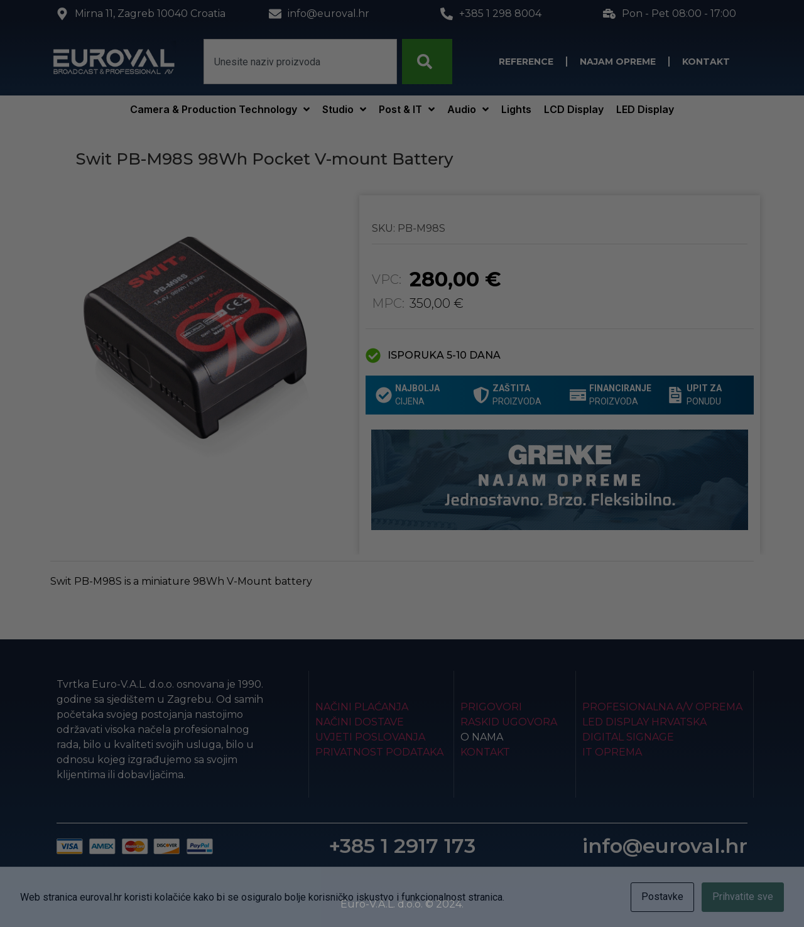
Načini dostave (359, 722)
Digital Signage (628, 737)
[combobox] (300, 61)
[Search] (427, 61)
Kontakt (706, 61)
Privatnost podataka (379, 752)
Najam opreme (618, 61)
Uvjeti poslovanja (370, 737)
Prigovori (491, 707)
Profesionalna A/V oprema (662, 707)
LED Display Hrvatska (644, 722)
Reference (526, 61)
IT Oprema (612, 752)
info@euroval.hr (664, 845)
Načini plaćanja (361, 707)
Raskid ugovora (508, 722)
